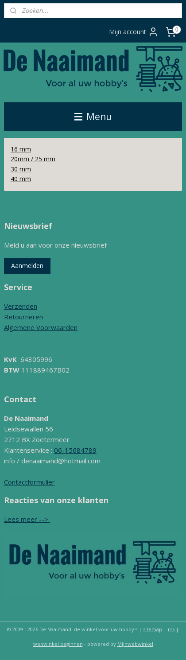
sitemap (152, 629)
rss (171, 629)
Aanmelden (27, 265)
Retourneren (23, 316)
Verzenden (20, 306)
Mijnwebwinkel (135, 644)
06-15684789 (75, 450)
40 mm (21, 179)
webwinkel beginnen (58, 644)
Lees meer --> (27, 519)
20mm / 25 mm (33, 159)
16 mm (21, 149)
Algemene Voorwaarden (41, 327)
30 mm (21, 168)
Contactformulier (29, 482)
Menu (93, 116)
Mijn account (134, 32)
